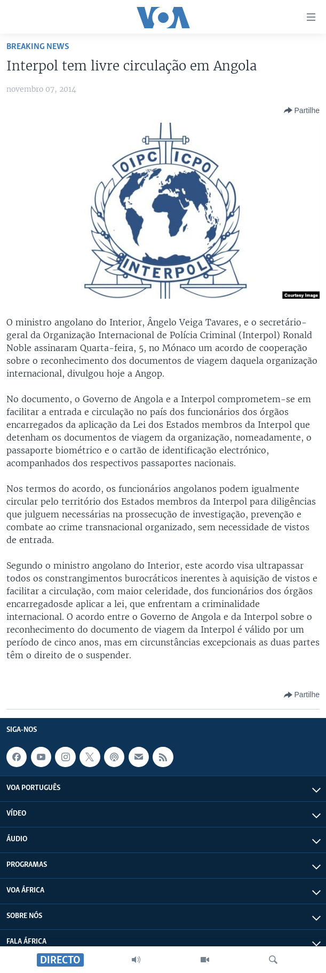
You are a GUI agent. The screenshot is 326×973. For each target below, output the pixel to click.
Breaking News (37, 46)
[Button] (302, 110)
